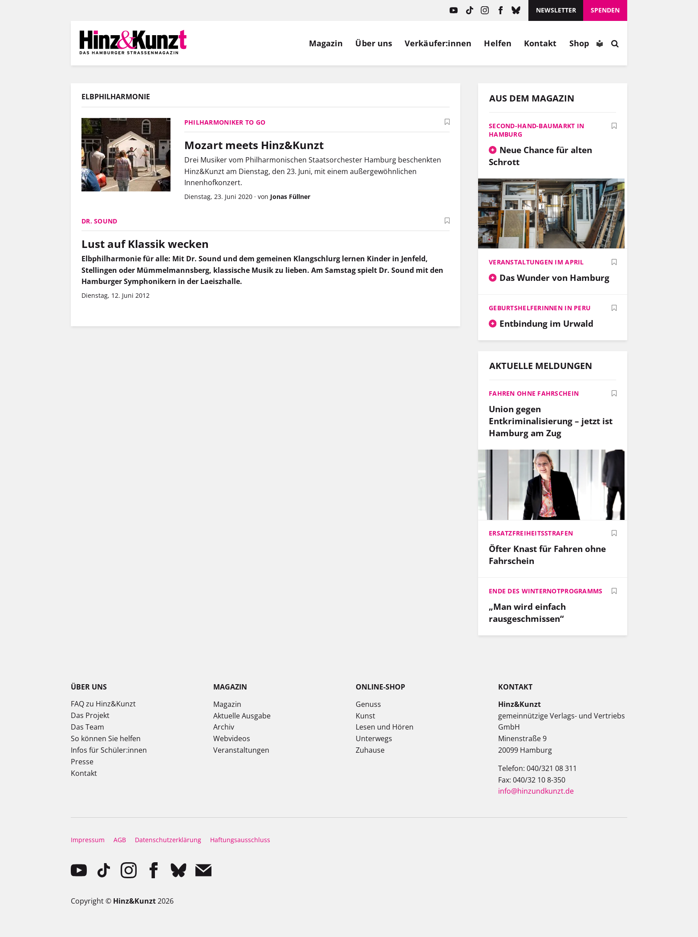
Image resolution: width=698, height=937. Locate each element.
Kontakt (540, 43)
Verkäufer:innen (438, 43)
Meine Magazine (243, 43)
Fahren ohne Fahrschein (534, 393)
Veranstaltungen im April (536, 262)
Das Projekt (90, 715)
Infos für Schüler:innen (109, 750)
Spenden (605, 10)
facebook (500, 10)
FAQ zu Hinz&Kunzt (103, 704)
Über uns (373, 43)
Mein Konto (222, 43)
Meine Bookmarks (263, 43)
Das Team (87, 727)
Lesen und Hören (385, 727)
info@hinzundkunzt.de (536, 791)
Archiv (223, 727)
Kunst (365, 716)
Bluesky (516, 10)
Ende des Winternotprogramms (546, 591)
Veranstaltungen (241, 750)
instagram (485, 10)
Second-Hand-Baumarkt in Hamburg (536, 130)
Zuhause (370, 750)
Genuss (368, 704)
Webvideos (231, 738)
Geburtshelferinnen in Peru (540, 308)
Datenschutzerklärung (168, 840)
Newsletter (556, 10)
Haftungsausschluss (240, 840)
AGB (120, 840)
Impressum (88, 840)
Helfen (497, 43)
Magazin (326, 43)
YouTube (454, 10)
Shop (579, 43)
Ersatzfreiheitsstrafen (531, 533)
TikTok (469, 10)
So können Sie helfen (106, 738)
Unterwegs (374, 738)
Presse (82, 762)
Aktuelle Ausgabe (242, 716)
